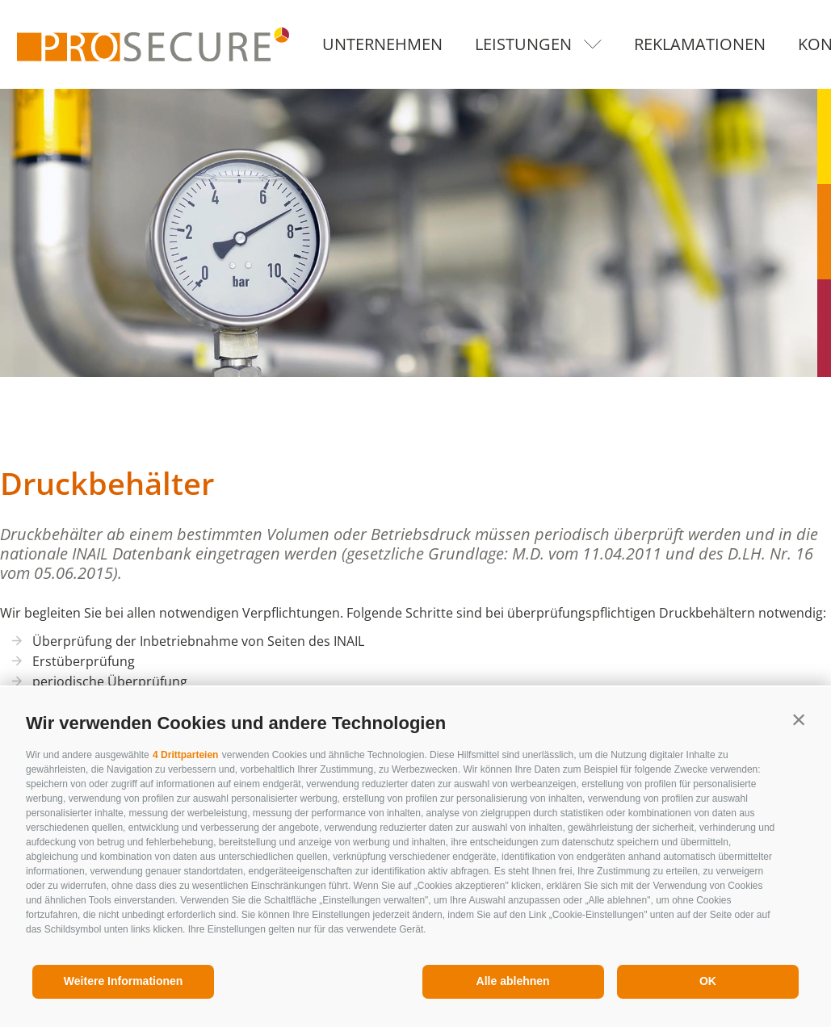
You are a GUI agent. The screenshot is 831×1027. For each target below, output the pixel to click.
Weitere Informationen (123, 981)
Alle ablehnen (513, 981)
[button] (798, 719)
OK (707, 981)
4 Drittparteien (185, 755)
